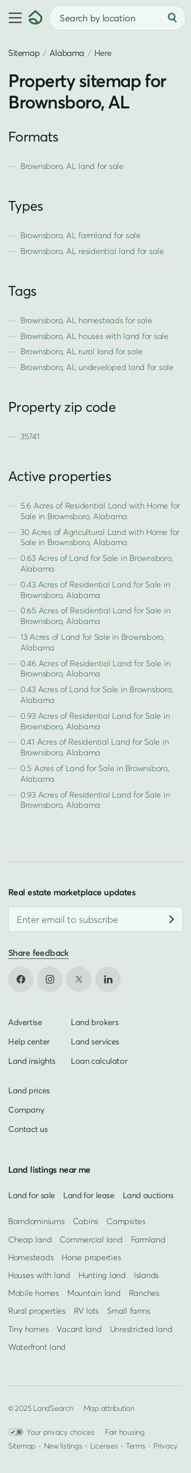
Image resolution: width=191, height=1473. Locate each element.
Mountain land (94, 1293)
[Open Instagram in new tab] (50, 979)
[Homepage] (36, 18)
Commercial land (91, 1239)
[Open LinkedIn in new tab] (108, 979)
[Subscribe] (171, 919)
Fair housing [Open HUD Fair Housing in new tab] (125, 1431)
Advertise (25, 1022)
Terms (136, 1445)
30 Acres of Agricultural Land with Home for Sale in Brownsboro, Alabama (99, 537)
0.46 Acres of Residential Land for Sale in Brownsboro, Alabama (95, 668)
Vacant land (79, 1329)
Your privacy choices (51, 1432)
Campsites (126, 1221)
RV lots (86, 1311)
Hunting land (102, 1275)
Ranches (144, 1293)
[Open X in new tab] (79, 979)
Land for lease (89, 1195)
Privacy (165, 1445)
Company (26, 1109)
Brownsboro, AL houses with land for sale (94, 336)
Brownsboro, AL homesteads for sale (86, 320)
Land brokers (94, 1022)
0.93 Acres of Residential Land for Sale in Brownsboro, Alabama (95, 721)
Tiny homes (28, 1329)
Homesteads (30, 1257)
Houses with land (39, 1275)
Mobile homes (33, 1293)
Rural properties (37, 1311)
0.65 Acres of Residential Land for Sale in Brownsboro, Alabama (95, 615)
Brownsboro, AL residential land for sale (92, 251)
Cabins (86, 1221)
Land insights (32, 1061)
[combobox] (117, 18)
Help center (29, 1041)
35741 (30, 436)
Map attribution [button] (109, 1407)
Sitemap (23, 52)
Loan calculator (99, 1061)
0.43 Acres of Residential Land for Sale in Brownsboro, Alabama (95, 589)
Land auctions (148, 1195)
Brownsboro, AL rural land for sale (81, 351)
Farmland (148, 1239)
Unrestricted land (141, 1329)
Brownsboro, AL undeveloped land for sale (97, 367)
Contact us (27, 1129)
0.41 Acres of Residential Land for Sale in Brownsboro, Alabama (94, 746)
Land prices (29, 1090)
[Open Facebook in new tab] (21, 979)
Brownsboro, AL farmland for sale (80, 235)
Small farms (128, 1311)
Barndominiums (36, 1221)
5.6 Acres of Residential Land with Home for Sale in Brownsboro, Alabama (100, 510)
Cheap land (29, 1239)
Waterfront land (37, 1347)
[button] (14, 18)
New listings (63, 1445)
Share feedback (38, 952)
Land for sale (31, 1195)
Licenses (104, 1445)
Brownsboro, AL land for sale (72, 166)
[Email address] (95, 919)
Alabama (66, 52)
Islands (146, 1275)
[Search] (172, 18)
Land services (95, 1041)
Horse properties (91, 1257)
